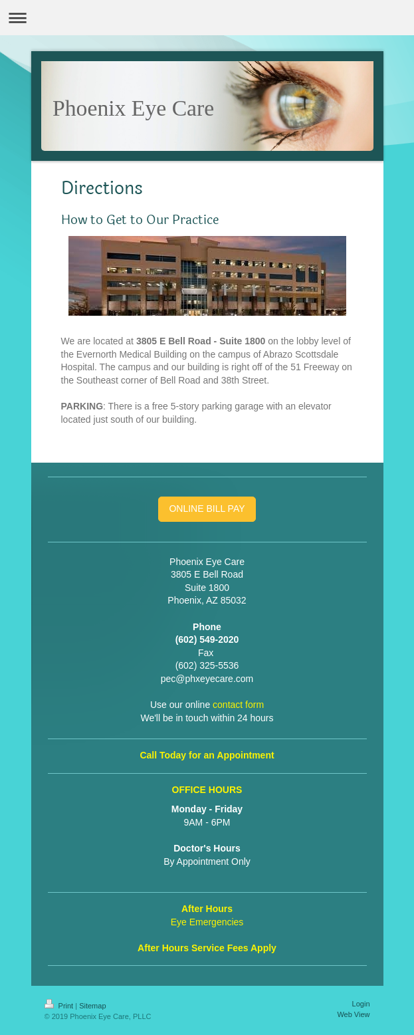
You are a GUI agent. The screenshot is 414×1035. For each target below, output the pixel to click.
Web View (353, 1014)
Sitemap (92, 1006)
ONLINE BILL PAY (207, 508)
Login (361, 1004)
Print (60, 1006)
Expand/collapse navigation (207, 17)
